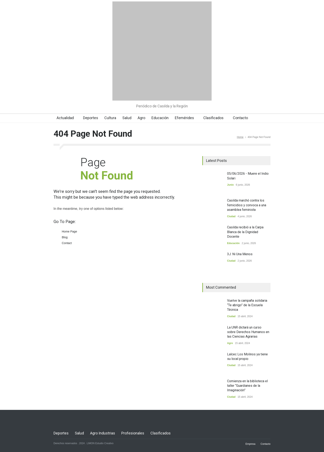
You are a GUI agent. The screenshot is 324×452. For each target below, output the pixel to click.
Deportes (90, 118)
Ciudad (231, 216)
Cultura (110, 118)
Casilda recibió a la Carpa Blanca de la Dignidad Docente (245, 231)
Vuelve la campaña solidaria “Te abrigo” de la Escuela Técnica (247, 305)
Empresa (250, 444)
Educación (160, 118)
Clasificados (213, 118)
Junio (230, 184)
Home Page (69, 231)
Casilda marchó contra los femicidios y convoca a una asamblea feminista (246, 205)
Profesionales (132, 433)
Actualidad (65, 118)
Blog (65, 237)
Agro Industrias (102, 433)
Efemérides (184, 118)
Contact (67, 243)
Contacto (240, 118)
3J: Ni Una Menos (240, 254)
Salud (126, 118)
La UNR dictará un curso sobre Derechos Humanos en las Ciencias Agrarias (248, 332)
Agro (141, 118)
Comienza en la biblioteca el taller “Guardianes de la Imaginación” (247, 385)
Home (240, 137)
